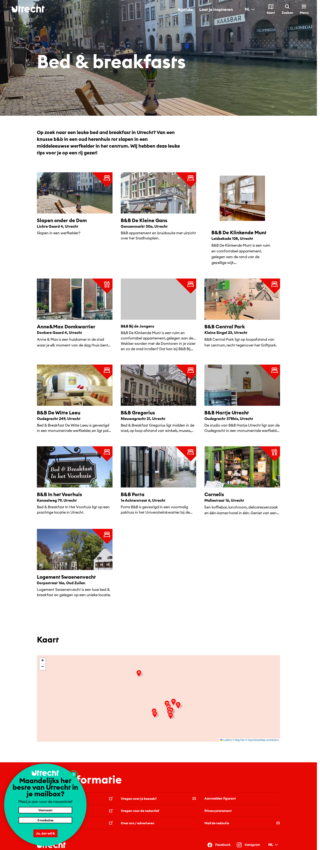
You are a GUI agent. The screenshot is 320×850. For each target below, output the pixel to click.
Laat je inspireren (216, 9)
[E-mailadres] (45, 820)
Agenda (185, 9)
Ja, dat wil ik (45, 833)
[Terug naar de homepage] (28, 9)
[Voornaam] (45, 810)
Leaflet (225, 740)
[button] (174, 702)
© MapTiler (239, 740)
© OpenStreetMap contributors (262, 740)
